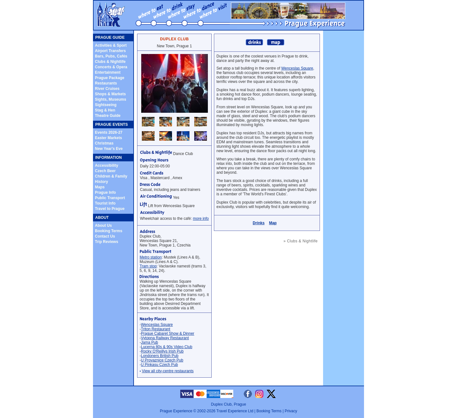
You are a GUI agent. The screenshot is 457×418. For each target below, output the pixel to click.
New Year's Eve (109, 148)
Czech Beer (105, 171)
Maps (100, 187)
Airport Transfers (110, 51)
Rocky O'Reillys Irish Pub (162, 351)
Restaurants (106, 83)
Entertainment (108, 72)
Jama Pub (149, 342)
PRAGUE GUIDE (110, 37)
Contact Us (105, 236)
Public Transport (110, 198)
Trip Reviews (106, 241)
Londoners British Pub (159, 356)
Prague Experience (176, 411)
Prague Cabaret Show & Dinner (167, 333)
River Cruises (107, 88)
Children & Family (111, 176)
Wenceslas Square (157, 324)
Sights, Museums (110, 99)
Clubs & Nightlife (110, 61)
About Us (103, 225)
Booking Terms (108, 231)
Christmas (104, 143)
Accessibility (106, 165)
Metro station (151, 257)
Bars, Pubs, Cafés (111, 56)
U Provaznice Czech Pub (162, 360)
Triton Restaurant (155, 329)
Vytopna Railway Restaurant (165, 338)
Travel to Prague (109, 208)
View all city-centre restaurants (168, 371)
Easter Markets (108, 138)
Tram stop (148, 266)
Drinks (258, 223)
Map (273, 223)
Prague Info (105, 192)
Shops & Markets (110, 94)
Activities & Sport (111, 45)
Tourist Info (105, 203)
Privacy (291, 411)
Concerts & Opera (111, 67)
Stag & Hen (105, 110)
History (101, 181)
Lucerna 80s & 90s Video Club (166, 347)
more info (201, 218)
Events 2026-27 (109, 132)
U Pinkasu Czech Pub (159, 364)
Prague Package (109, 78)
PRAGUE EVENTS (111, 124)
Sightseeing (105, 105)
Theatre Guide (108, 115)
